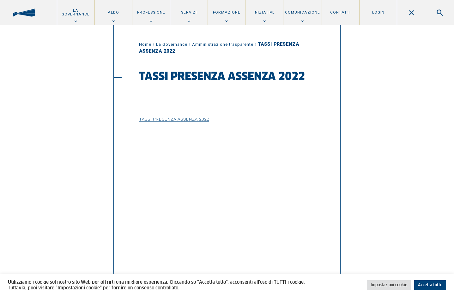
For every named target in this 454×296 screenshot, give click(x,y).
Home (145, 44)
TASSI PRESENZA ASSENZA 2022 (174, 118)
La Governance (76, 12)
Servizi (189, 12)
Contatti (340, 12)
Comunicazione (302, 12)
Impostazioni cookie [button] (389, 285)
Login (378, 12)
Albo (113, 12)
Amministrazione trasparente (222, 44)
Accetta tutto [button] (430, 285)
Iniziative (264, 12)
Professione (151, 12)
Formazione (226, 12)
